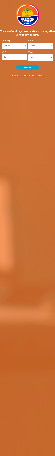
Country (6, 40)
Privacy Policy (38, 75)
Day (4, 51)
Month (31, 40)
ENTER (28, 67)
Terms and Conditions (20, 75)
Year (30, 52)
